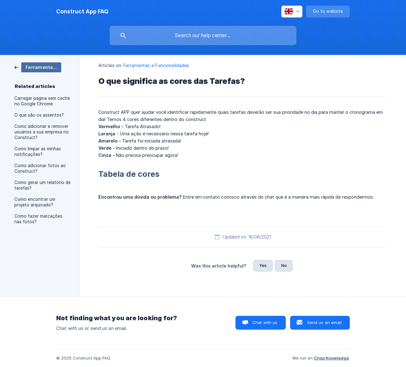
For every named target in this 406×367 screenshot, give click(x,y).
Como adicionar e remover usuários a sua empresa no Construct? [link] (41, 132)
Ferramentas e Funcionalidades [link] (156, 65)
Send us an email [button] (324, 322)
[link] (37, 67)
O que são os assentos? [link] (39, 115)
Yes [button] (263, 265)
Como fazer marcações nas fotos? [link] (38, 219)
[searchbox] (203, 35)
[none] (82, 11)
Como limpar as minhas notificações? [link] (37, 151)
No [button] (284, 265)
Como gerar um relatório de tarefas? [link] (42, 185)
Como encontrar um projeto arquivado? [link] (34, 202)
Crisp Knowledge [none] (331, 357)
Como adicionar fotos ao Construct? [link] (40, 168)
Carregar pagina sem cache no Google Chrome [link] (42, 101)
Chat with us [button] (265, 322)
